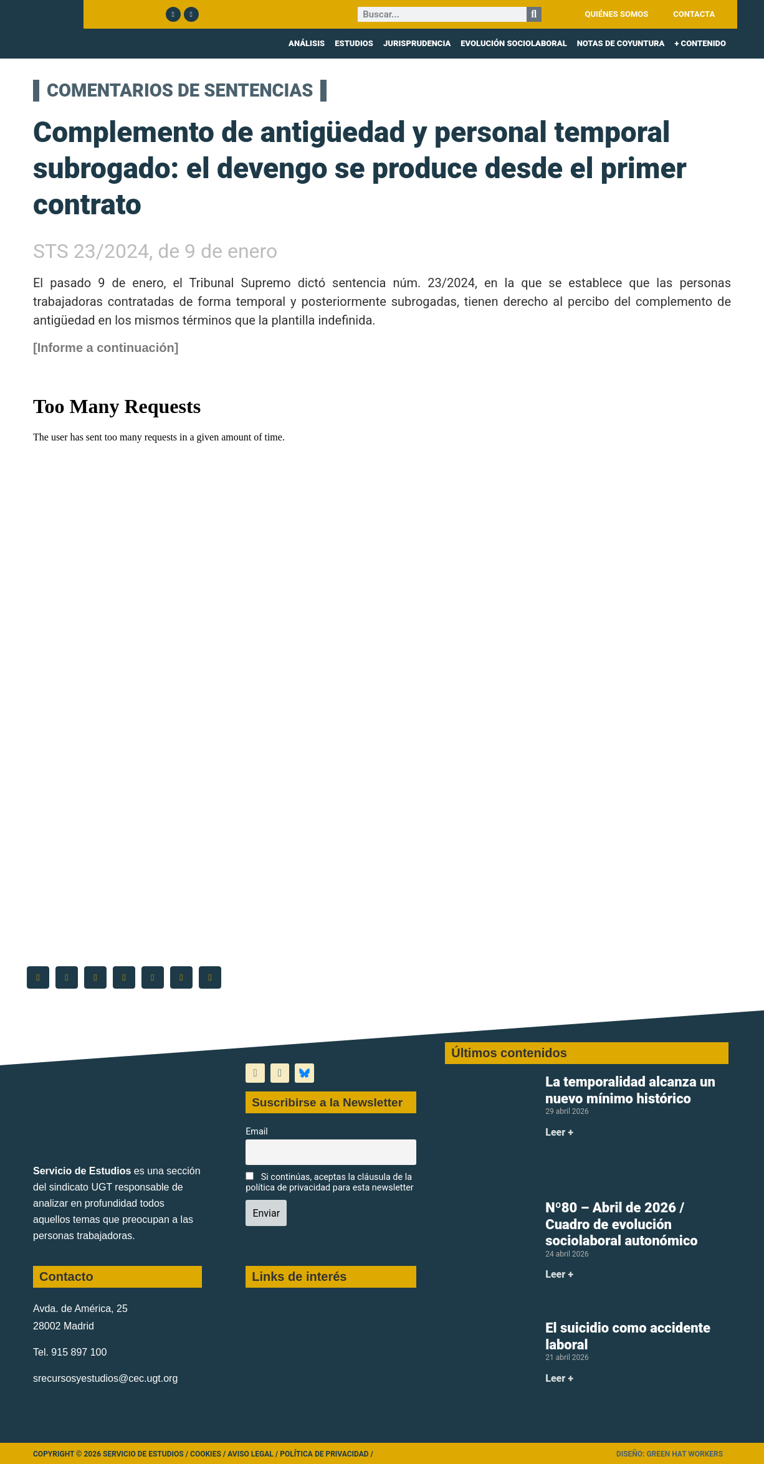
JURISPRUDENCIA (417, 43)
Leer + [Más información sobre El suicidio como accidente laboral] (559, 1378)
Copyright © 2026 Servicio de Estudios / (111, 1454)
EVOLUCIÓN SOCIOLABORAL (513, 43)
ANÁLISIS (307, 43)
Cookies (205, 1454)
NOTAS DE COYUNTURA (621, 43)
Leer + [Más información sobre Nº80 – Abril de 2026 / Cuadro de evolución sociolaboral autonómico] (559, 1274)
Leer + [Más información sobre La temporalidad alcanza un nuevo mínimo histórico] (559, 1132)
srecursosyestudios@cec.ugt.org (105, 1378)
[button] (38, 977)
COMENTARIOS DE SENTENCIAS (167, 90)
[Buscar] (534, 14)
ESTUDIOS (354, 43)
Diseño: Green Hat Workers (669, 1454)
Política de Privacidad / (326, 1454)
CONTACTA (694, 14)
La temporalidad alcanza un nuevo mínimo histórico (630, 1090)
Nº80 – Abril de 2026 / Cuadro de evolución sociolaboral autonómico (621, 1224)
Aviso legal (250, 1454)
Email (257, 1131)
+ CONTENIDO (700, 43)
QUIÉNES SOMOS (617, 14)
